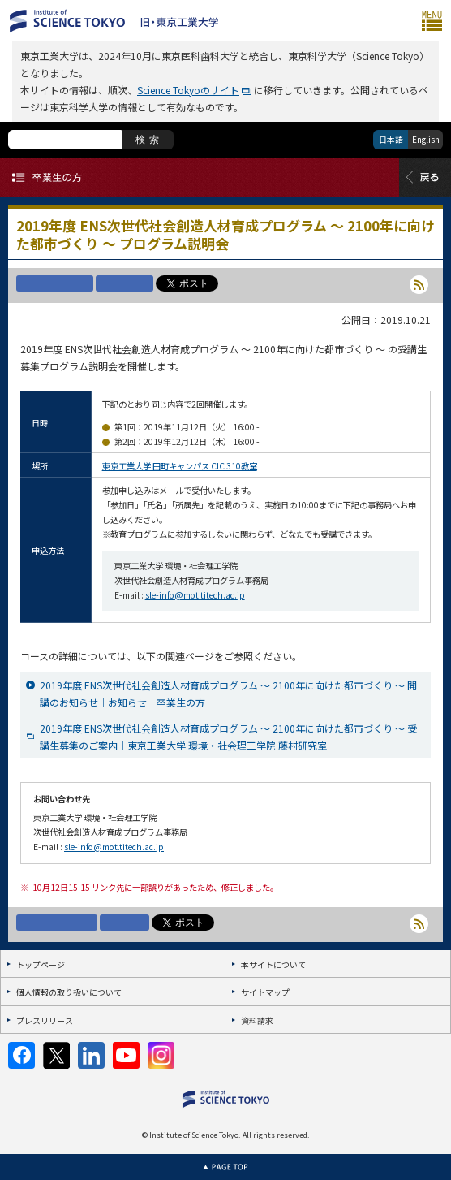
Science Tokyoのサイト (188, 90)
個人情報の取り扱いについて (69, 992)
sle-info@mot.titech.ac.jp (195, 595)
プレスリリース (44, 1020)
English (426, 139)
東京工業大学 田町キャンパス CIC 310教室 (179, 466)
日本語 (391, 139)
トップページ (40, 964)
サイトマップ (265, 992)
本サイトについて (273, 964)
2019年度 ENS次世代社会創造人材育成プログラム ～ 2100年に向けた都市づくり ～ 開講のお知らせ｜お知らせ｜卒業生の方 (228, 693)
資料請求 (257, 1020)
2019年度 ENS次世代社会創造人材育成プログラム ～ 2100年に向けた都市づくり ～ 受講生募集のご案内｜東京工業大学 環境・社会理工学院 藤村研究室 (228, 736)
